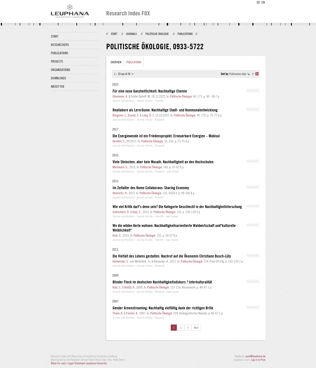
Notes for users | (59, 363)
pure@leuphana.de (255, 356)
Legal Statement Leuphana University (87, 363)
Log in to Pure (258, 359)
